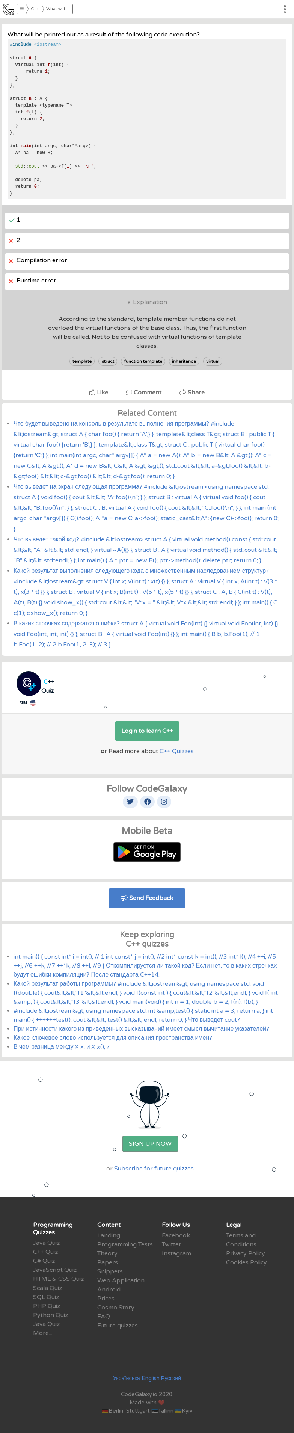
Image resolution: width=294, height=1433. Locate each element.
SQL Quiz (46, 1297)
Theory (107, 1253)
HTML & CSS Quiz (58, 1279)
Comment (144, 392)
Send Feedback (147, 898)
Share (192, 392)
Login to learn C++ (147, 731)
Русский (171, 1378)
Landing (108, 1235)
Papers (107, 1262)
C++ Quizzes (177, 751)
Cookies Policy (246, 1262)
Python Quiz (50, 1315)
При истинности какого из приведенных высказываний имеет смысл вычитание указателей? (141, 1029)
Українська (126, 1378)
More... (42, 1333)
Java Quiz (46, 1243)
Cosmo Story (115, 1307)
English (151, 1378)
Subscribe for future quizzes (154, 1168)
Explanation (150, 302)
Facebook (176, 1235)
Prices (106, 1298)
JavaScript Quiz (55, 1270)
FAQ (103, 1316)
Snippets (110, 1271)
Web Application (121, 1280)
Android (109, 1289)
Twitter (171, 1244)
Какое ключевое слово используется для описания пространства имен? (113, 1038)
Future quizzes (117, 1325)
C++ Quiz (45, 1252)
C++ (35, 8)
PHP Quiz (46, 1306)
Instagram (176, 1253)
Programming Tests (125, 1244)
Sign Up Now (150, 1144)
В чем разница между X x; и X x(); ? (62, 1047)
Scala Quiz (47, 1288)
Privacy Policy (245, 1253)
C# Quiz (44, 1261)
